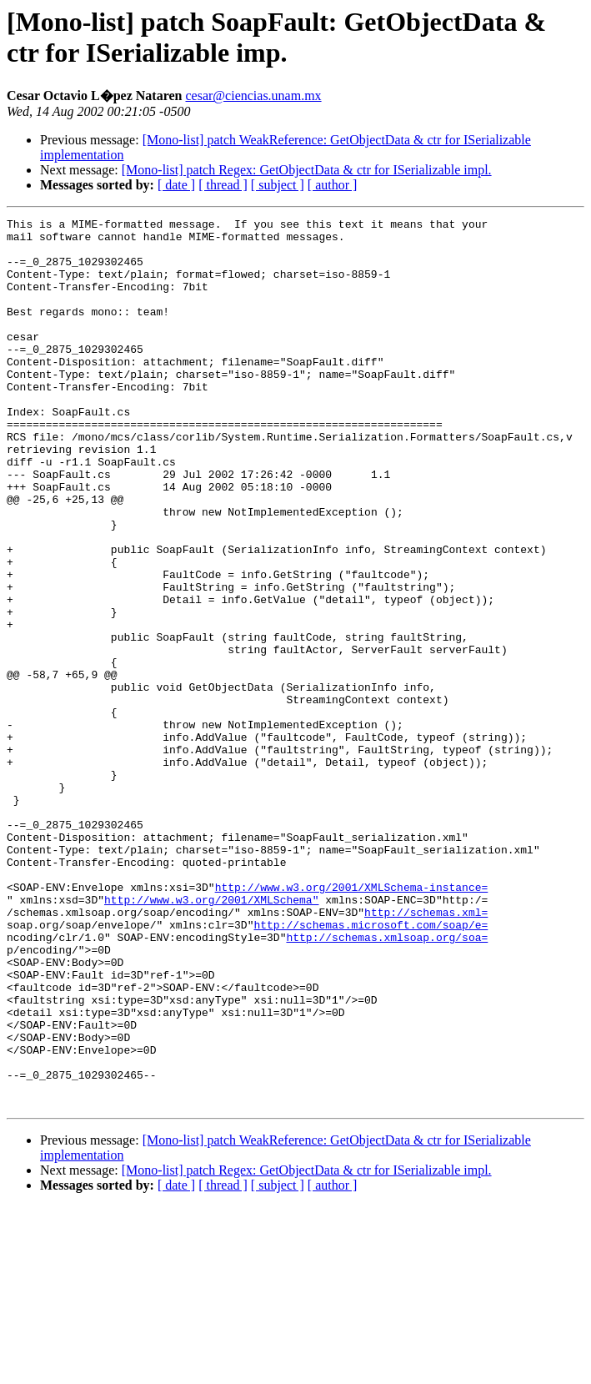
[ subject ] (277, 185)
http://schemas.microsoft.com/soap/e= (370, 1066)
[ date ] (176, 185)
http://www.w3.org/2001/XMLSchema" (211, 1036)
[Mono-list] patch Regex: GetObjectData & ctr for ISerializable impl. (307, 170)
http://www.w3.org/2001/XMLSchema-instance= (351, 1021)
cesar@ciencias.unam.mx (253, 95)
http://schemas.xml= (426, 1051)
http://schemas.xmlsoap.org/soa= (387, 1082)
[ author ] (333, 185)
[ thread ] (223, 185)
